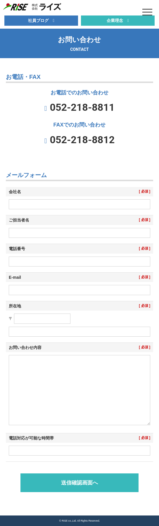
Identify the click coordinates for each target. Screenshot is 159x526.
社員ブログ (38, 20)
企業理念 (115, 20)
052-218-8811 (82, 107)
